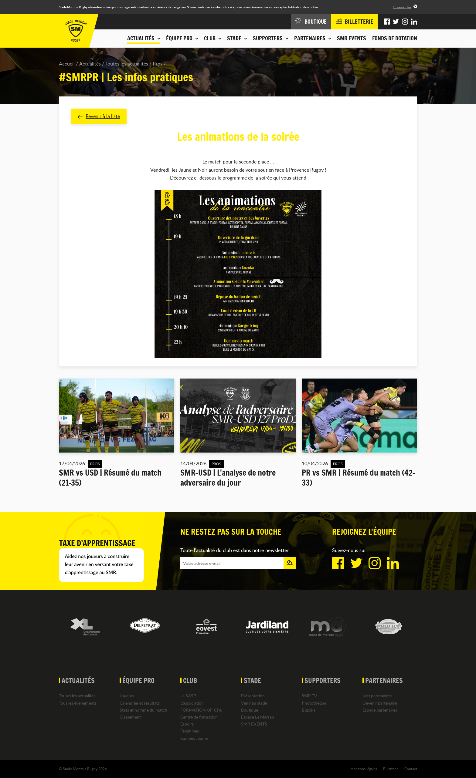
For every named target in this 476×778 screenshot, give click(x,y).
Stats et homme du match (143, 710)
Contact (410, 768)
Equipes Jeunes (194, 738)
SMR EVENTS (351, 38)
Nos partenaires (377, 696)
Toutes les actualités (126, 63)
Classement (130, 717)
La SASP (188, 696)
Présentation (253, 696)
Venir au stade (254, 703)
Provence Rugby (306, 170)
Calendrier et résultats (140, 703)
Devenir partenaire (379, 703)
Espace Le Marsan (257, 717)
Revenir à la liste (99, 116)
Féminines (189, 731)
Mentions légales (363, 768)
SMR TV (309, 696)
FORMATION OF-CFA (201, 710)
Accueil (67, 63)
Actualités (90, 63)
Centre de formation (199, 717)
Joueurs (127, 696)
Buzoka (308, 710)
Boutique (249, 710)
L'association (192, 703)
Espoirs (187, 724)
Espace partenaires (379, 710)
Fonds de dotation (394, 38)
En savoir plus (402, 7)
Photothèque (314, 703)
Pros (157, 63)
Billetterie (390, 768)
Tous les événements (78, 703)
